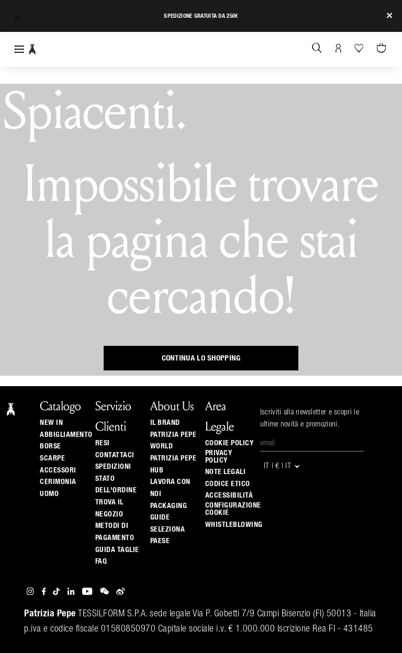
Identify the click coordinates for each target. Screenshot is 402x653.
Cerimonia (58, 482)
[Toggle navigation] (19, 49)
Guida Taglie (117, 550)
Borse (50, 446)
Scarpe (52, 458)
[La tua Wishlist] (359, 48)
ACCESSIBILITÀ (229, 495)
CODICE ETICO (227, 484)
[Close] (389, 16)
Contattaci (115, 455)
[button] (17, 17)
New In (51, 422)
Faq (101, 561)
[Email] (312, 444)
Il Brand (165, 422)
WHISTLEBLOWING (234, 524)
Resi (102, 443)
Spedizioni (113, 466)
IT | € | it (283, 466)
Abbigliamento (66, 434)
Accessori (58, 470)
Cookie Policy (229, 443)
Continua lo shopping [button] (201, 358)
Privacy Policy (218, 456)
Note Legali (225, 472)
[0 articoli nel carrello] (382, 48)
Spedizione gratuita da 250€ (201, 16)
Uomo (49, 494)
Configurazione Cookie (233, 509)
